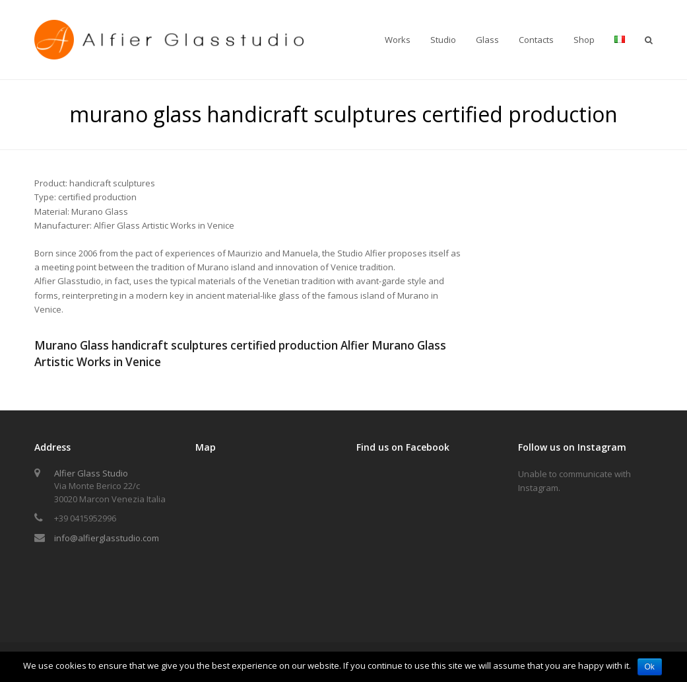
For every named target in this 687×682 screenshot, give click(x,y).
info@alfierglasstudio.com (106, 538)
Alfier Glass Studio (91, 473)
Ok (650, 666)
